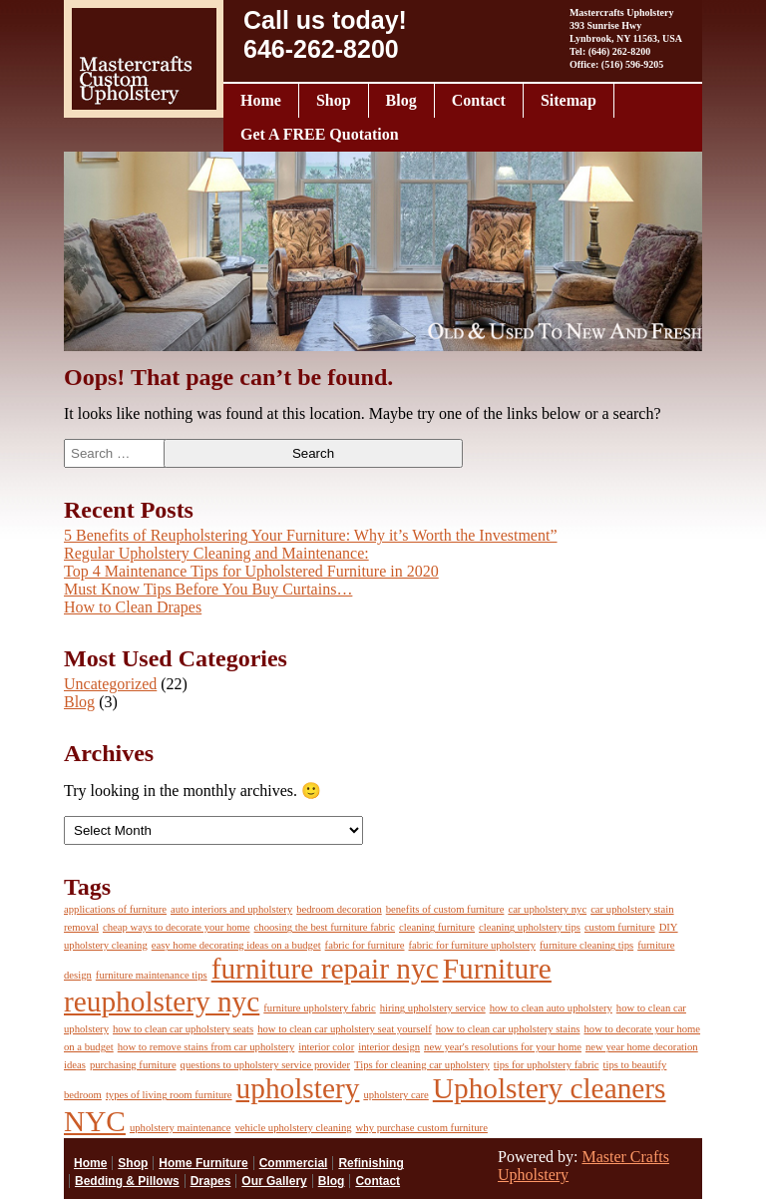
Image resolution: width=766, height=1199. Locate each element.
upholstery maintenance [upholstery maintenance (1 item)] (180, 1127)
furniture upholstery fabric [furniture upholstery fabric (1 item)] (319, 1007)
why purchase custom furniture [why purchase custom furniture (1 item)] (422, 1127)
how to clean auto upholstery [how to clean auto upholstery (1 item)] (551, 1007)
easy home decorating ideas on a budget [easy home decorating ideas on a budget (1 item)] (236, 945)
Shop (333, 100)
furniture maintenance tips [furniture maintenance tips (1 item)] (151, 975)
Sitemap (568, 100)
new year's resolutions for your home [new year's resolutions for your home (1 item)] (502, 1046)
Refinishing (370, 1163)
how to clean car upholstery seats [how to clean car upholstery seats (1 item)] (183, 1028)
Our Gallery (273, 1181)
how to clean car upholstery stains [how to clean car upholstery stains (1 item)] (508, 1028)
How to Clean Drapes (132, 607)
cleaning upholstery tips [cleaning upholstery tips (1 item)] (529, 927)
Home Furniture (203, 1163)
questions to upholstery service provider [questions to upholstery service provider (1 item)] (265, 1064)
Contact (479, 100)
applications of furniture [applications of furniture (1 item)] (115, 909)
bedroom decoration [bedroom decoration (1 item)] (339, 909)
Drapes (211, 1181)
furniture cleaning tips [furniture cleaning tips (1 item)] (586, 945)
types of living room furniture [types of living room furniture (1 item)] (169, 1094)
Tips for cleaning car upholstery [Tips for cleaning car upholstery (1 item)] (422, 1064)
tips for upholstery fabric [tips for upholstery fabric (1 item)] (546, 1064)
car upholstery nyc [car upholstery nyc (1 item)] (547, 909)
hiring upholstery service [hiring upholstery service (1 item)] (433, 1007)
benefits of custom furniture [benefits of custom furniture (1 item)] (445, 909)
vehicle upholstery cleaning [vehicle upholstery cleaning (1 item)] (292, 1127)
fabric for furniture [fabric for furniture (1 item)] (365, 945)
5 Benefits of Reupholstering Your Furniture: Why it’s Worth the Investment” (311, 535)
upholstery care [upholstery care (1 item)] (395, 1094)
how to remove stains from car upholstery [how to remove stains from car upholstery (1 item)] (206, 1046)
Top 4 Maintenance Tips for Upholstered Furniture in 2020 (251, 571)
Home (260, 100)
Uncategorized (110, 683)
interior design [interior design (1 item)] (389, 1046)
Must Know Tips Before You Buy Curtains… (208, 589)
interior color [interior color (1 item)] (326, 1046)
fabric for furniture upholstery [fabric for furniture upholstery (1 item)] (473, 945)
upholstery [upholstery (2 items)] (298, 1088)
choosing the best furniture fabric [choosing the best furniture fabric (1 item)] (324, 927)
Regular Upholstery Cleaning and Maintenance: (216, 553)
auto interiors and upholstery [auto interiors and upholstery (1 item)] (231, 909)
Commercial (293, 1163)
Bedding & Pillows (127, 1181)
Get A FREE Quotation (319, 134)
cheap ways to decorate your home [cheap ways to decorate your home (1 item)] (176, 927)
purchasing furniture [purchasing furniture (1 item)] (133, 1064)
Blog (401, 100)
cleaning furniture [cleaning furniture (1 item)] (437, 927)
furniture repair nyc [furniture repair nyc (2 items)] (325, 969)
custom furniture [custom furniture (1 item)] (619, 927)
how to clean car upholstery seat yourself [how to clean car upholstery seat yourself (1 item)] (344, 1028)
